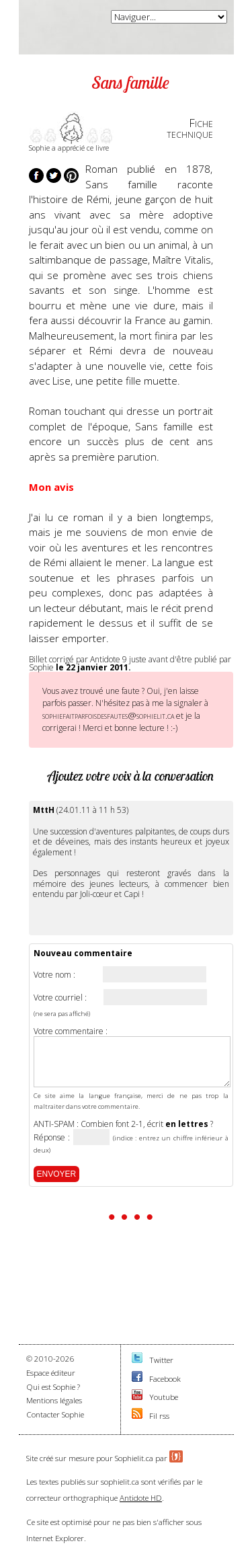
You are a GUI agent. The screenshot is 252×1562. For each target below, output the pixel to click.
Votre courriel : (60, 997)
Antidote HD (141, 1498)
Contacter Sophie (55, 1414)
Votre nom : (54, 975)
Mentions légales (54, 1400)
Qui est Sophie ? (53, 1387)
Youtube (163, 1397)
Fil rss (159, 1416)
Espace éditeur (50, 1373)
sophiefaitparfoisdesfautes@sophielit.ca (108, 715)
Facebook (165, 1379)
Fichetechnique (190, 128)
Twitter (161, 1360)
